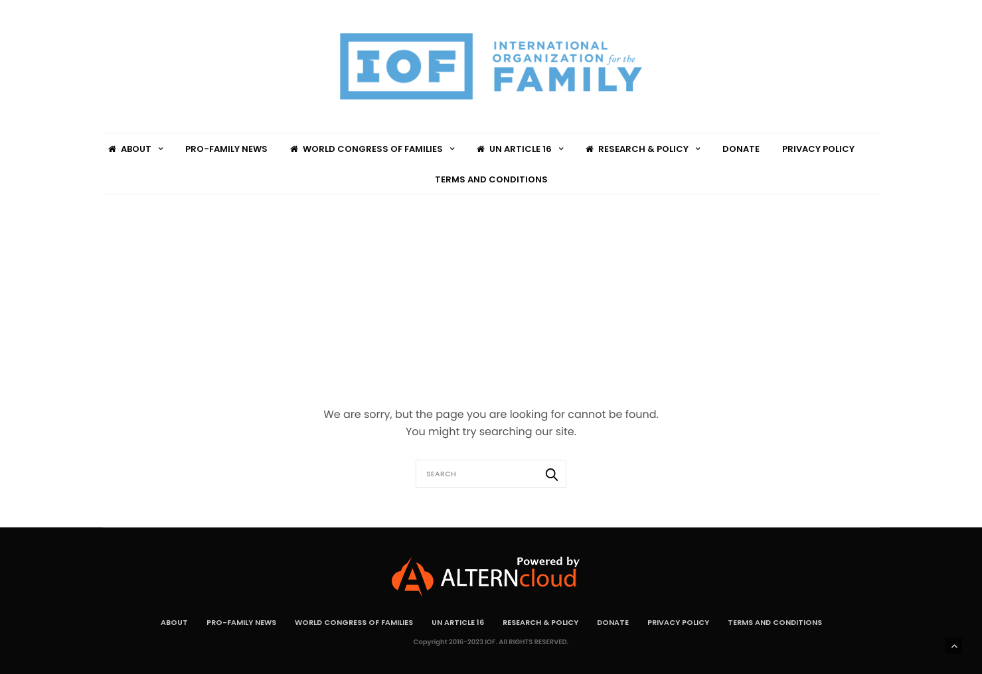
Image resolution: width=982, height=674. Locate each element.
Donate (741, 149)
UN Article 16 (514, 149)
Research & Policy (637, 149)
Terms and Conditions (491, 179)
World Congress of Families (366, 149)
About (129, 149)
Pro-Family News (226, 149)
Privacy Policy (818, 149)
